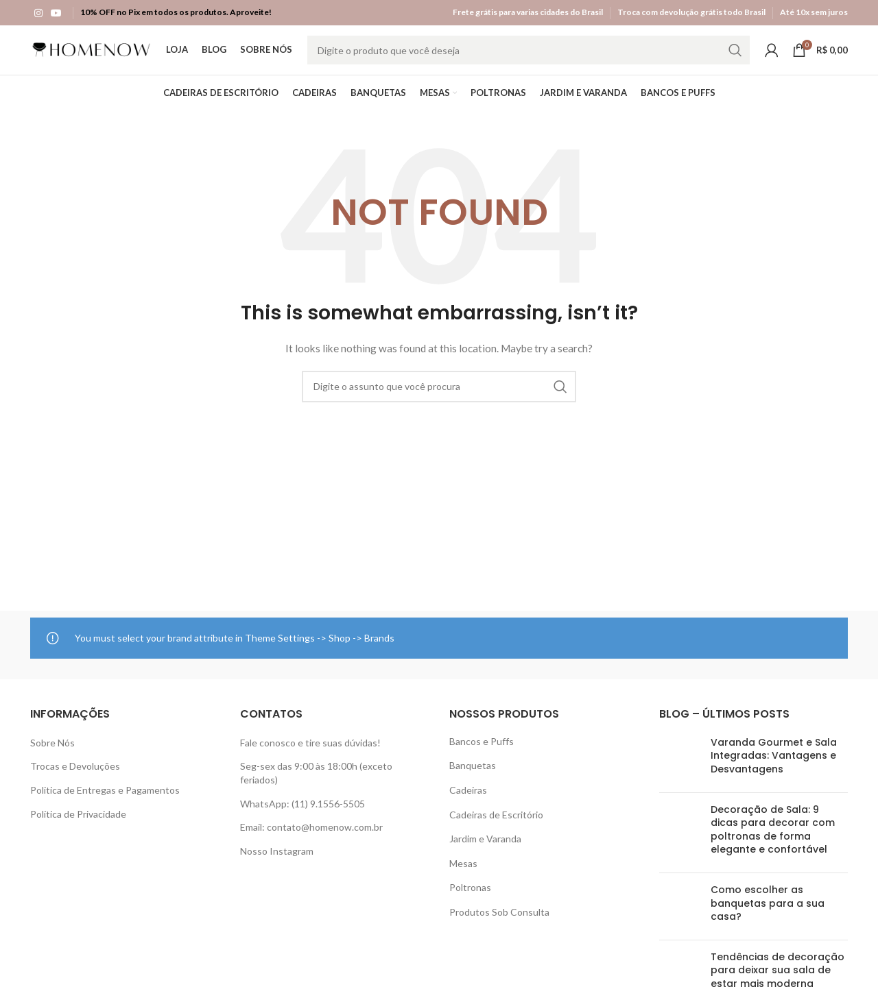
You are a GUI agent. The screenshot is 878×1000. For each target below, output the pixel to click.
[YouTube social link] (56, 12)
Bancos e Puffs (481, 753)
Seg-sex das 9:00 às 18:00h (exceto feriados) (316, 785)
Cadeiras (468, 802)
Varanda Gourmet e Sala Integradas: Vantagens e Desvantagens (774, 768)
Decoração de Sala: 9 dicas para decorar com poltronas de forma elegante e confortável (773, 842)
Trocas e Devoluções (75, 778)
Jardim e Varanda (485, 851)
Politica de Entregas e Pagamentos (105, 802)
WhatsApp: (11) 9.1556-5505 (302, 816)
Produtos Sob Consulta (499, 924)
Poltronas (470, 899)
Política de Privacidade (78, 826)
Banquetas (472, 777)
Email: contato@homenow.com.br (311, 839)
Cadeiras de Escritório (496, 827)
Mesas (463, 875)
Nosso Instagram (276, 863)
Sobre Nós (52, 755)
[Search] (528, 59)
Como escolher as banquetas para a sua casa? (767, 915)
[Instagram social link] (38, 12)
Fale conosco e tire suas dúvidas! (310, 755)
